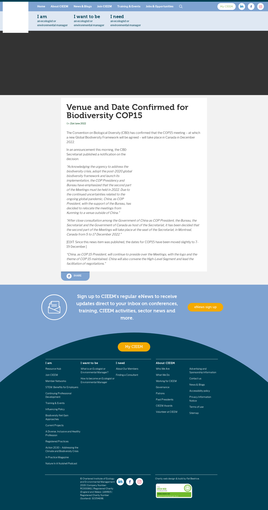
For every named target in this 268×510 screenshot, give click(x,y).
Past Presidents (164, 399)
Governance (162, 387)
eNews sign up (205, 307)
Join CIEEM (104, 6)
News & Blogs (83, 6)
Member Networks (55, 381)
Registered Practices (57, 441)
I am (48, 363)
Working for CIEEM (166, 381)
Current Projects (54, 425)
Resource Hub (53, 368)
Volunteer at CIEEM (166, 411)
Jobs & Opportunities (159, 6)
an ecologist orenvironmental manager (52, 20)
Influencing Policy (55, 409)
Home (41, 6)
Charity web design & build (169, 478)
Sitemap (194, 413)
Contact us (195, 378)
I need (120, 363)
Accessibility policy (199, 390)
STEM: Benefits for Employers (61, 387)
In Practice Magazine (57, 457)
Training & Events (128, 6)
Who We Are (163, 368)
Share (73, 276)
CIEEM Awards (164, 405)
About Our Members (127, 368)
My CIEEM (226, 6)
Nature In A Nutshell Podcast (61, 463)
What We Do (163, 374)
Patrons (160, 393)
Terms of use (196, 406)
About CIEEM (59, 6)
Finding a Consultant (127, 374)
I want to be (89, 363)
